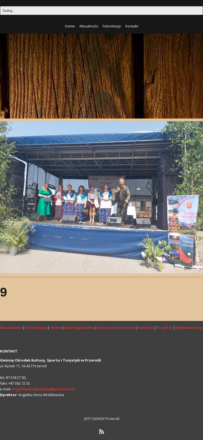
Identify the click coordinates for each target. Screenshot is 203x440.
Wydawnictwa (189, 327)
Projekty (165, 327)
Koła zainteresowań (116, 327)
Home (70, 26)
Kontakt (131, 26)
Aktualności (88, 26)
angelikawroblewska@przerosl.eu (43, 389)
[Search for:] (101, 10)
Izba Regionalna (79, 327)
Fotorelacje (112, 26)
